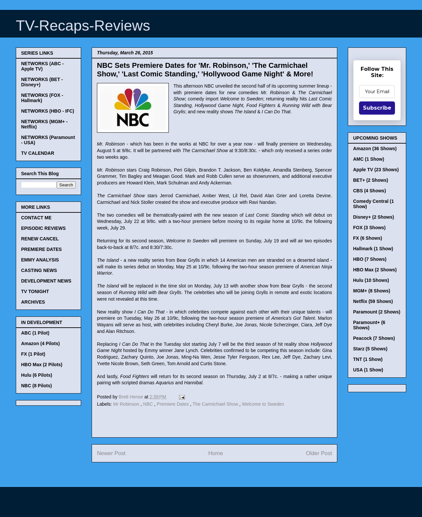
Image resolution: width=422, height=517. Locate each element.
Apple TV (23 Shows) (376, 169)
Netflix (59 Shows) (373, 301)
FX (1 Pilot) (33, 354)
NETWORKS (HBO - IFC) (47, 111)
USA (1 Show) (368, 369)
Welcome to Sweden (263, 404)
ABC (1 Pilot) (35, 333)
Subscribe (377, 108)
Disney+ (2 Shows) (373, 217)
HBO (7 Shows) (369, 259)
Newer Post (111, 453)
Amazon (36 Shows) (375, 148)
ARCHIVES (33, 302)
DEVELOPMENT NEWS (46, 281)
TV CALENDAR (37, 153)
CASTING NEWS (39, 270)
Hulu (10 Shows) (371, 280)
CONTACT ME (36, 217)
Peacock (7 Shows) (374, 338)
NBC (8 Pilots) (36, 385)
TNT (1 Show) (367, 359)
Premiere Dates (173, 404)
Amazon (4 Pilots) (40, 343)
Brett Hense (131, 396)
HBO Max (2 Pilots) (41, 364)
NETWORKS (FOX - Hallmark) (42, 98)
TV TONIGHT (35, 291)
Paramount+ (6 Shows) (369, 325)
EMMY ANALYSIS (40, 259)
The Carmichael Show (216, 404)
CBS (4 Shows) (369, 190)
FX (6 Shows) (367, 238)
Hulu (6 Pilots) (36, 375)
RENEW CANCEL (40, 238)
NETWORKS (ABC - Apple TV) (42, 66)
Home (215, 453)
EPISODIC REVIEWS (43, 228)
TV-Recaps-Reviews (83, 25)
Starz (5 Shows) (370, 348)
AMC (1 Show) (368, 159)
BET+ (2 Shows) (370, 180)
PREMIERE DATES (41, 249)
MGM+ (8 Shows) (371, 290)
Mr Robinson (126, 404)
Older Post (319, 453)
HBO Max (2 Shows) (375, 269)
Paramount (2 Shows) (376, 311)
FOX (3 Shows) (369, 227)
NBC (148, 404)
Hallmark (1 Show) (373, 248)
